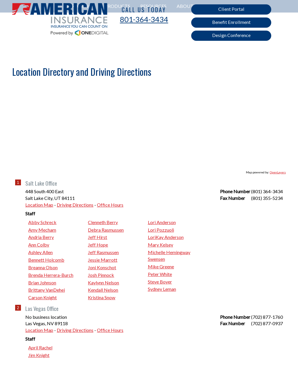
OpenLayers (278, 172)
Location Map (39, 204)
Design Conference (231, 35)
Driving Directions (75, 204)
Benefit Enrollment (231, 22)
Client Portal (231, 9)
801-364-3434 (144, 19)
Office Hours (110, 204)
